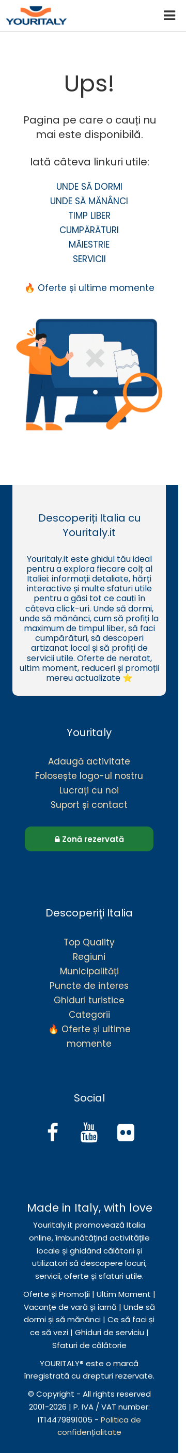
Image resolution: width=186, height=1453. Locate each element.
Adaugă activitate (89, 761)
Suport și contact (89, 805)
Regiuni (89, 957)
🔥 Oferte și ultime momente (89, 288)
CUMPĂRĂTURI (89, 230)
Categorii (89, 1014)
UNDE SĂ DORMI (89, 186)
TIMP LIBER (89, 215)
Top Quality (89, 942)
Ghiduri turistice (89, 1000)
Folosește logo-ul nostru (89, 776)
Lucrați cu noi (89, 790)
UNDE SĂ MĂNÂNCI (89, 201)
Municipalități (89, 971)
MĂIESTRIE (89, 244)
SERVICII (89, 259)
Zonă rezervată (89, 839)
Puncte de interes (89, 986)
